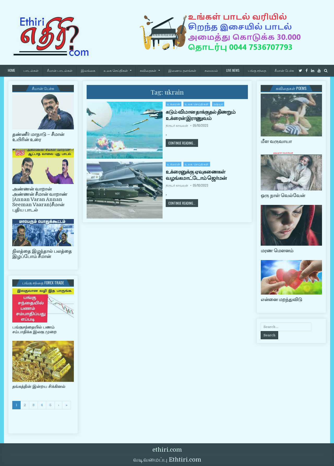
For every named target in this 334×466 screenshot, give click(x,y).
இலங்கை (88, 70)
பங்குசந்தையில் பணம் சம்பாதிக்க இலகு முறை (34, 329)
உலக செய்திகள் (116, 70)
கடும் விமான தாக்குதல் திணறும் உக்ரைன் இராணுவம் (200, 115)
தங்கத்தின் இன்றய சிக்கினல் (38, 386)
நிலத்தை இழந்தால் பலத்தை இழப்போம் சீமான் (42, 254)
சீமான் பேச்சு (284, 70)
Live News (233, 70)
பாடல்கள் (31, 70)
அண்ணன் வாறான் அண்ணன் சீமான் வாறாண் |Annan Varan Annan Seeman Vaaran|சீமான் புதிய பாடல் (39, 199)
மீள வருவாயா (276, 141)
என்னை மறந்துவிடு (281, 299)
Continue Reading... (183, 143)
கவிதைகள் (148, 70)
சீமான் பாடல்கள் (60, 70)
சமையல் (211, 70)
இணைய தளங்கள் (182, 70)
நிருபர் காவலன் (177, 125)
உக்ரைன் (173, 104)
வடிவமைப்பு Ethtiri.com (167, 459)
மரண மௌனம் (277, 250)
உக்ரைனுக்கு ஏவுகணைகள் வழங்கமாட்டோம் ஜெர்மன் (196, 175)
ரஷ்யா (218, 104)
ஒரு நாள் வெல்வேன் (283, 195)
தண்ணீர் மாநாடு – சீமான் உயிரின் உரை (38, 137)
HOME (11, 70)
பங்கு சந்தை (257, 70)
